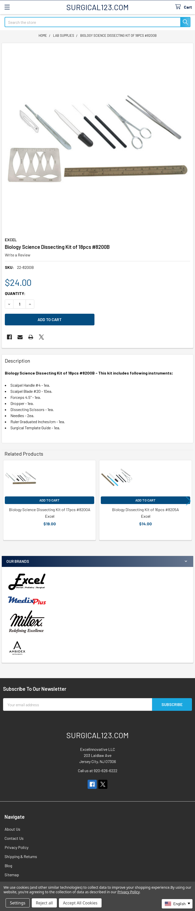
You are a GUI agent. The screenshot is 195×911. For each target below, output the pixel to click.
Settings (17, 903)
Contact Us (14, 838)
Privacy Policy (16, 847)
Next (188, 501)
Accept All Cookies (80, 903)
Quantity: (15, 293)
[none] (97, 138)
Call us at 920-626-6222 (97, 770)
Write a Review (17, 254)
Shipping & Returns (21, 856)
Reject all (44, 903)
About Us (12, 829)
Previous (7, 501)
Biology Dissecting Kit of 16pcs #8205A (145, 509)
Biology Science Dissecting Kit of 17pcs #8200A (49, 509)
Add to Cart (49, 500)
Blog (8, 865)
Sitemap (12, 874)
